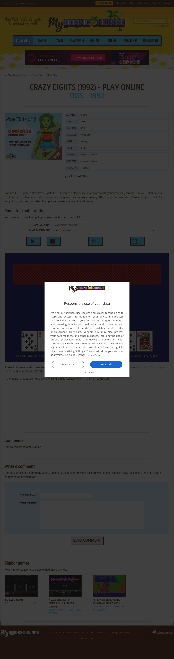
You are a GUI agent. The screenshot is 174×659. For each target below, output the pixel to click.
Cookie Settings (76, 355)
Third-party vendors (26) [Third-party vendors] (84, 332)
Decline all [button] (68, 364)
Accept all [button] (106, 364)
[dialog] (87, 329)
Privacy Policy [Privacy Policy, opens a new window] (95, 355)
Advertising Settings (73, 351)
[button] (87, 372)
